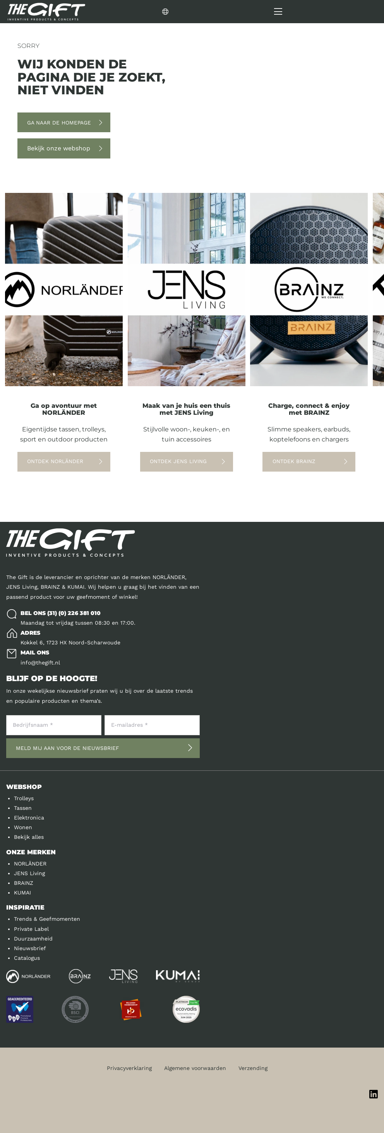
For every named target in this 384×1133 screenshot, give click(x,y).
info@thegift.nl (40, 662)
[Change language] (207, 11)
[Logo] (46, 11)
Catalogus (27, 958)
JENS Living (29, 873)
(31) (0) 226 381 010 (74, 613)
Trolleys (24, 798)
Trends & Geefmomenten (47, 919)
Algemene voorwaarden (195, 1068)
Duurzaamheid (33, 938)
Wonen (23, 827)
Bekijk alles (29, 837)
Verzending (252, 1068)
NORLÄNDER (30, 863)
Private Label (31, 929)
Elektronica (29, 817)
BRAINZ (23, 883)
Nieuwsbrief (30, 948)
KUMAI (22, 892)
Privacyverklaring (129, 1068)
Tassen (23, 808)
